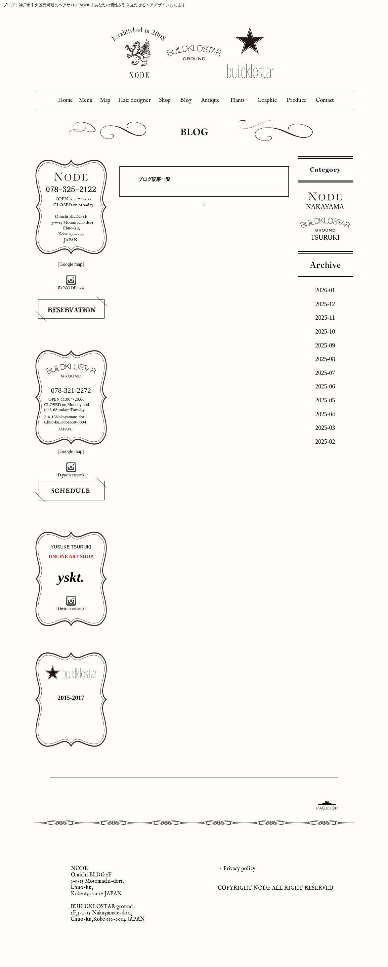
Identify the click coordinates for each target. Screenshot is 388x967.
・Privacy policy (236, 869)
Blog (186, 100)
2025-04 (325, 414)
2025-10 (325, 331)
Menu (86, 100)
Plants (237, 100)
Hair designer (134, 100)
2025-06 (325, 386)
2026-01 (325, 290)
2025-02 (325, 441)
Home (65, 100)
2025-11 (325, 317)
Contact (325, 100)
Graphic (267, 100)
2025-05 (325, 400)
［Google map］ (71, 264)
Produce (296, 100)
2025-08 (325, 359)
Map (105, 100)
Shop (165, 100)
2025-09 (325, 345)
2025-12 (325, 304)
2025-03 (325, 427)
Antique (210, 100)
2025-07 (325, 373)
